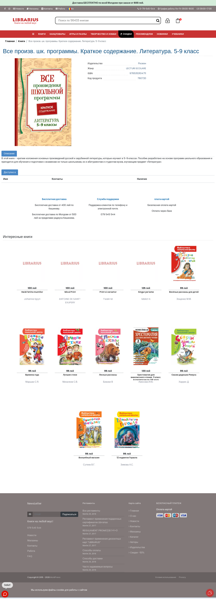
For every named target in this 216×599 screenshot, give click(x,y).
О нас (132, 517)
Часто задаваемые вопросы (98, 568)
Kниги (21, 41)
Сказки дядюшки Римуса (184, 376)
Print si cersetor (108, 293)
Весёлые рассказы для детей (184, 293)
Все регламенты (91, 512)
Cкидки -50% (136, 554)
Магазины (33, 8)
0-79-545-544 (146, 8)
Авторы (133, 543)
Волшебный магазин (89, 459)
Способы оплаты (92, 552)
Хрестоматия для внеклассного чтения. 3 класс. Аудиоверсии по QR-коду (146, 378)
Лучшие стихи (70, 376)
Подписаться (69, 515)
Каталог (134, 538)
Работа (60, 8)
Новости (18, 8)
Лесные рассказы (108, 376)
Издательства (137, 549)
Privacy (182, 578)
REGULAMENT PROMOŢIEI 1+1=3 (100, 532)
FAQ (29, 557)
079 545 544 (34, 529)
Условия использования (165, 578)
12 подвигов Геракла (127, 459)
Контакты (47, 8)
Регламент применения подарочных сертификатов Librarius (102, 522)
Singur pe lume (146, 293)
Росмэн (142, 63)
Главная (10, 41)
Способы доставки (93, 560)
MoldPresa (55, 578)
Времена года (32, 376)
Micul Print (70, 293)
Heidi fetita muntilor (32, 293)
